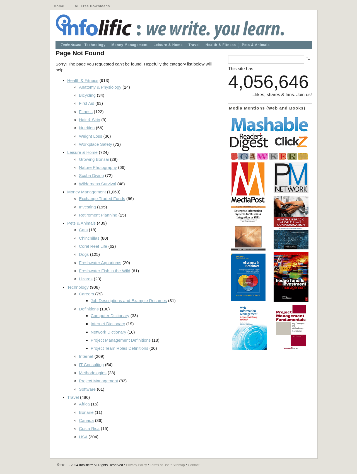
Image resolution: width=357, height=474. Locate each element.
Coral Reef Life (93, 246)
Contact (193, 465)
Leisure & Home (167, 45)
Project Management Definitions (121, 340)
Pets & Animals (256, 45)
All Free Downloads (92, 6)
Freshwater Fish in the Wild (104, 270)
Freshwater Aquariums (100, 262)
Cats (83, 229)
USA (83, 436)
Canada (86, 420)
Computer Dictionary (110, 315)
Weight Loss (90, 136)
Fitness (86, 111)
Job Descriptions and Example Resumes (129, 300)
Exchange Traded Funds (102, 198)
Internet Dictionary (108, 323)
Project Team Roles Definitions (119, 348)
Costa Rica (89, 428)
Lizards (86, 278)
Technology (95, 45)
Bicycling (87, 95)
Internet (86, 356)
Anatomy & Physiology (100, 87)
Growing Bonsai (94, 159)
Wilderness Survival (97, 183)
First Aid (86, 103)
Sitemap (179, 465)
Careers (86, 293)
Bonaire (86, 412)
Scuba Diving (91, 175)
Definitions (89, 309)
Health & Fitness (221, 45)
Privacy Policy (136, 465)
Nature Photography (98, 167)
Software (87, 389)
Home (59, 6)
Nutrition (87, 127)
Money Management (130, 45)
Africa (84, 404)
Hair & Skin (89, 119)
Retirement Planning (98, 215)
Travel (194, 45)
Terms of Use (160, 465)
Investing (87, 207)
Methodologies (93, 372)
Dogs (84, 254)
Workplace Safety (95, 144)
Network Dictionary (108, 332)
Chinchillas (89, 238)
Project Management (98, 380)
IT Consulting (91, 364)
